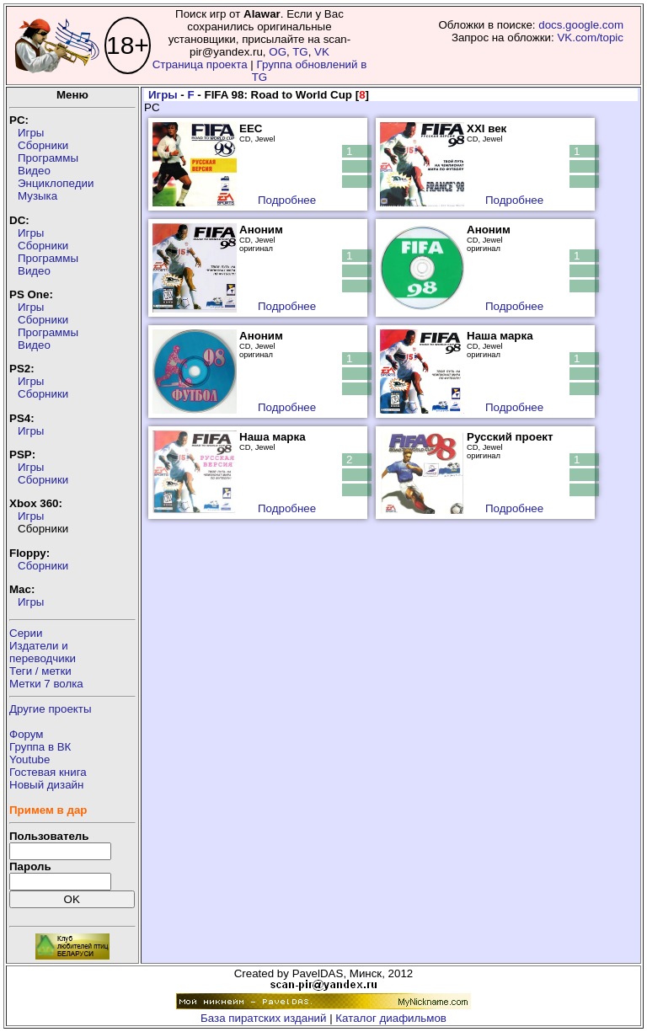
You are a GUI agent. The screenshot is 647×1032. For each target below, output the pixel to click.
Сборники (43, 145)
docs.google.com (580, 25)
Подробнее (287, 200)
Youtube (29, 759)
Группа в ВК (40, 747)
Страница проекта (200, 64)
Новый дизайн (46, 784)
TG (300, 51)
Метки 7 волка (46, 683)
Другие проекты (50, 709)
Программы (48, 158)
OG (277, 51)
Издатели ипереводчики (42, 652)
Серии (25, 633)
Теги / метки (40, 671)
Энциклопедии (56, 183)
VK (321, 51)
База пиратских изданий (263, 1018)
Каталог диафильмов (390, 1018)
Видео (34, 170)
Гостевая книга (48, 772)
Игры (31, 132)
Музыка (37, 196)
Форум (26, 734)
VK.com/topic (590, 37)
